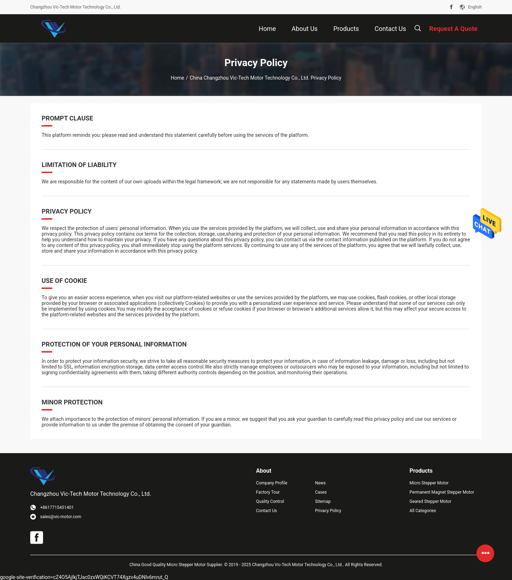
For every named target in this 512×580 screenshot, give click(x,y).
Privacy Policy (328, 510)
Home (177, 78)
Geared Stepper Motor (430, 501)
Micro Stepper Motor (429, 482)
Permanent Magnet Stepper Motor (442, 492)
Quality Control (270, 501)
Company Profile (271, 482)
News (320, 482)
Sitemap (323, 501)
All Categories (423, 510)
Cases (321, 492)
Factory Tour (268, 492)
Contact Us (266, 510)
